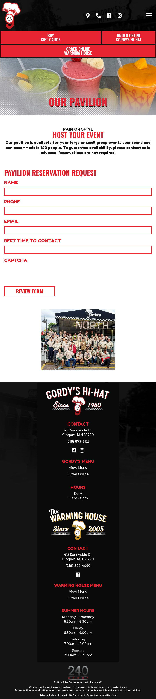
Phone (12, 201)
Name (11, 182)
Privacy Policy (48, 695)
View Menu (78, 468)
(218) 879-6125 (78, 441)
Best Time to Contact (32, 240)
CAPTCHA (15, 260)
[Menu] (149, 15)
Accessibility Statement (71, 695)
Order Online (78, 474)
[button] (88, 15)
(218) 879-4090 (78, 566)
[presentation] (35, 273)
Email (11, 221)
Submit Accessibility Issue (101, 695)
